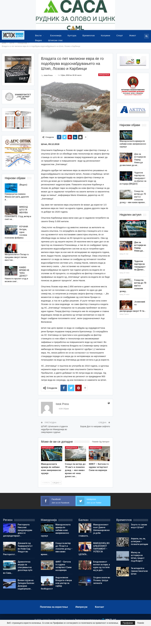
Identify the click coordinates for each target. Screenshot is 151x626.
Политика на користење (54, 607)
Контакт (99, 607)
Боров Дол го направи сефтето (95, 426)
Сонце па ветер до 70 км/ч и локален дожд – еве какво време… (56, 549)
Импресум (81, 607)
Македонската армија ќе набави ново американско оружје (133, 144)
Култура (72, 35)
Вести (38, 35)
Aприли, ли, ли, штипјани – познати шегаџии (139, 541)
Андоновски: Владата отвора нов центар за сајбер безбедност (56, 583)
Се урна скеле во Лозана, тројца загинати (101, 580)
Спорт (119, 35)
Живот (132, 35)
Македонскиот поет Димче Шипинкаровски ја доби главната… (94, 530)
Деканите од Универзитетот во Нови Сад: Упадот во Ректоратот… (17, 549)
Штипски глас (55, 40)
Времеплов (88, 35)
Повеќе (140, 623)
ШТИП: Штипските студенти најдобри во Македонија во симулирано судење (54, 429)
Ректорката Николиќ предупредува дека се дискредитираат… (17, 530)
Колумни (105, 35)
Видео (38, 40)
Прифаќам (128, 623)
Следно (56, 483)
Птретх (46, 483)
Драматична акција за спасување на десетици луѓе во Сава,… (17, 567)
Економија (55, 35)
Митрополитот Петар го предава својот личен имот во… (17, 257)
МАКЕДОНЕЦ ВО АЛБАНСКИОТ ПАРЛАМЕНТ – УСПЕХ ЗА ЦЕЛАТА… (94, 549)
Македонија (104, 74)
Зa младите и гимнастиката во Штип (139, 571)
